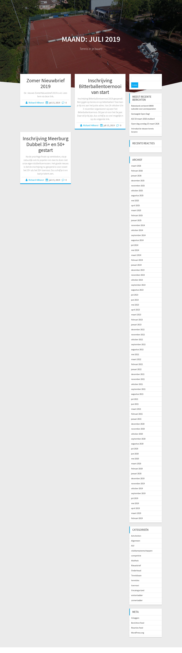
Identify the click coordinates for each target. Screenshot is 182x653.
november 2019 (138, 478)
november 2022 (138, 329)
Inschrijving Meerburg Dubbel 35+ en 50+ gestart (46, 144)
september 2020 (138, 433)
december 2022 (137, 324)
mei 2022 (135, 349)
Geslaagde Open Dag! (140, 108)
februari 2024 (137, 254)
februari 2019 (137, 513)
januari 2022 (136, 364)
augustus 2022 (137, 344)
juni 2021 (135, 398)
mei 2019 (135, 498)
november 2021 (138, 374)
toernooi (135, 580)
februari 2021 (137, 408)
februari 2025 (137, 210)
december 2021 (137, 369)
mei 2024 (135, 245)
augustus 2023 (137, 284)
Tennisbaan (136, 570)
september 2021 (138, 384)
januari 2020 (136, 468)
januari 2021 (136, 413)
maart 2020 (136, 458)
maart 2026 (136, 160)
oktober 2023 (137, 274)
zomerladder (137, 595)
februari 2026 (137, 165)
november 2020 (138, 423)
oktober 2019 (137, 483)
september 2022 (138, 339)
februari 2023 (137, 314)
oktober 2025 (137, 185)
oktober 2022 (137, 334)
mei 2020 (135, 453)
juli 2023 (134, 289)
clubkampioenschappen (141, 545)
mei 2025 (135, 195)
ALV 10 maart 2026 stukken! (143, 113)
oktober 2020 (137, 428)
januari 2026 (136, 170)
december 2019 (137, 473)
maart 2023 (136, 309)
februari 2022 (137, 359)
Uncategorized (137, 585)
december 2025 (137, 175)
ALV (132, 540)
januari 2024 (136, 259)
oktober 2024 (137, 225)
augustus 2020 (137, 438)
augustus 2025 (137, 190)
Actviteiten (136, 530)
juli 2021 (134, 394)
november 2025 (138, 180)
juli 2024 (134, 240)
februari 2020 (137, 463)
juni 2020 (135, 448)
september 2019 (138, 488)
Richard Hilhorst (36, 102)
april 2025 (135, 200)
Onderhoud (136, 565)
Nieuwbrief (136, 560)
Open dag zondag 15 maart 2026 (145, 118)
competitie (136, 550)
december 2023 (137, 264)
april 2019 (135, 503)
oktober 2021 (137, 379)
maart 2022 (136, 354)
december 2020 (137, 418)
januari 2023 (136, 319)
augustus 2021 (137, 388)
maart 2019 (136, 508)
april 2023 (135, 304)
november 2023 (138, 269)
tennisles (135, 575)
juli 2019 (134, 493)
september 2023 (138, 279)
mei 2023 (135, 299)
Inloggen (135, 612)
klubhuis (135, 555)
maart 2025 (136, 205)
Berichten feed (137, 617)
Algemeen (135, 535)
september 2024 (138, 230)
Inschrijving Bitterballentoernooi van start (100, 86)
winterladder (137, 590)
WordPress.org (137, 627)
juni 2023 (135, 294)
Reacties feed (137, 622)
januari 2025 (136, 215)
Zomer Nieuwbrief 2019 (45, 83)
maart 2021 (136, 403)
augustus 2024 (137, 235)
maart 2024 (136, 249)
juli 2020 (134, 443)
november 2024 (138, 220)
